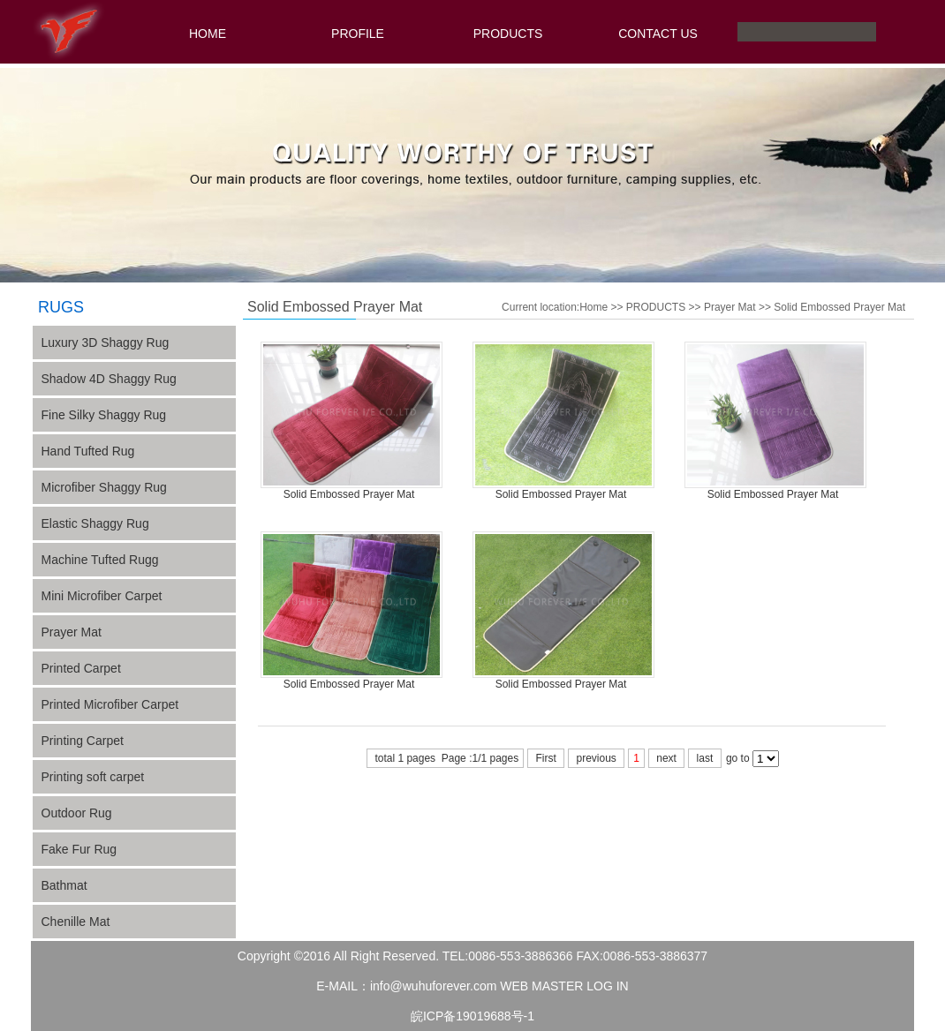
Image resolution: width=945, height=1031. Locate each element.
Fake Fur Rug (79, 849)
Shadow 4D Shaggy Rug (109, 379)
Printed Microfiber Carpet (110, 704)
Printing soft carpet (93, 777)
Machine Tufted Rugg (100, 560)
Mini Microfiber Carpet (102, 596)
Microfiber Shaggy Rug (104, 487)
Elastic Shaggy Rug (95, 523)
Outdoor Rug (77, 813)
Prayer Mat (72, 632)
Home (593, 307)
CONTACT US (658, 33)
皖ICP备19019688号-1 (472, 1016)
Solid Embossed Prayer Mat (839, 307)
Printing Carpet (83, 741)
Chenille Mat (76, 921)
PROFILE (357, 33)
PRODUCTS (508, 33)
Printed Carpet (81, 668)
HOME (207, 33)
